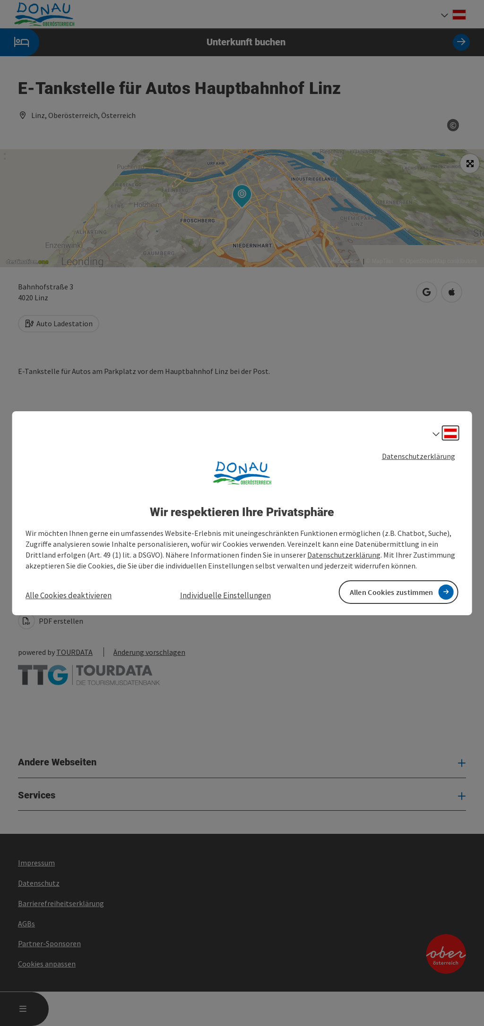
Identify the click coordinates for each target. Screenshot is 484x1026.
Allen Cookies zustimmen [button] (391, 592)
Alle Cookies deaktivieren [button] (69, 595)
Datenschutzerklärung (418, 455)
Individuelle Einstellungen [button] (225, 595)
